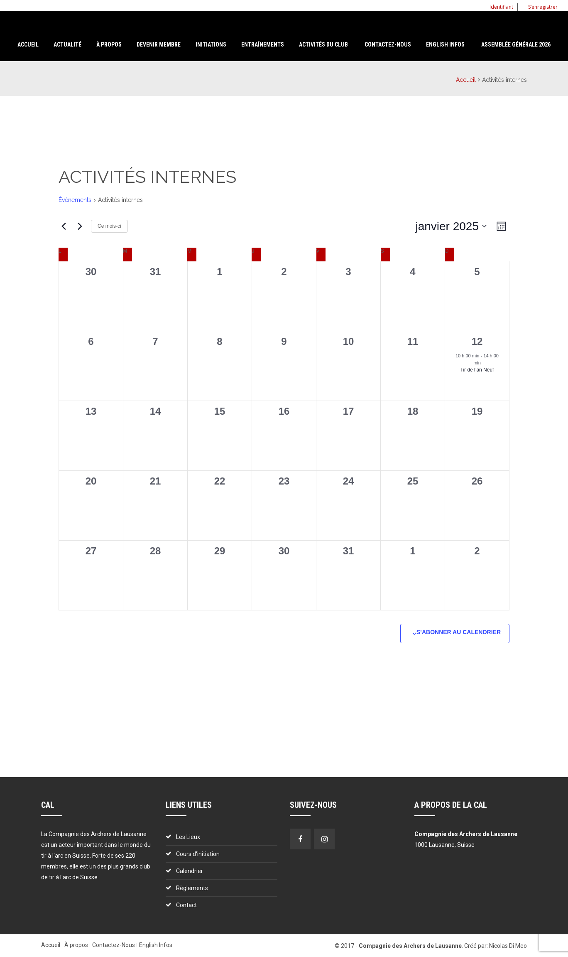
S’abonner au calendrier (458, 632)
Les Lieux (188, 837)
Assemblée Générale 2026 (516, 44)
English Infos (445, 44)
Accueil (28, 44)
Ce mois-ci (109, 226)
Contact (186, 905)
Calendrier (189, 871)
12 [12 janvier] (477, 341)
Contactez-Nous (113, 945)
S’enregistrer (540, 6)
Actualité (67, 44)
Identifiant (498, 6)
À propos (76, 945)
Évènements (75, 200)
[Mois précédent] (64, 226)
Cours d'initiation (198, 854)
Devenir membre (159, 44)
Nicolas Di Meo (508, 945)
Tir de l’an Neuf (477, 370)
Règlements (192, 888)
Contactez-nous (388, 44)
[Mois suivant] (80, 226)
